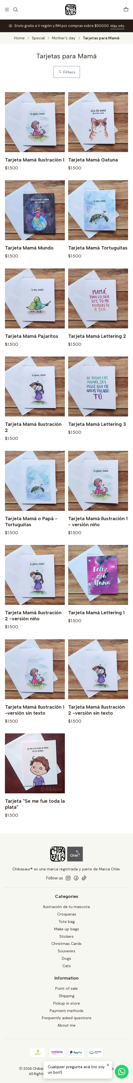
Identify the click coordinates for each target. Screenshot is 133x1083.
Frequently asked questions (67, 1017)
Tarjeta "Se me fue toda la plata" (35, 818)
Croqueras (66, 914)
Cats (66, 965)
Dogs (66, 958)
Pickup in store (66, 1003)
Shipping (66, 995)
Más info (117, 26)
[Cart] (126, 9)
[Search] (15, 9)
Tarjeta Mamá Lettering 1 (96, 626)
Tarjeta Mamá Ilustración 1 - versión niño (98, 535)
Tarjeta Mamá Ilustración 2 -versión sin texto (96, 724)
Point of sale (66, 988)
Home (19, 38)
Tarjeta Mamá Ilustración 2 (33, 441)
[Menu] (7, 9)
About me (66, 1025)
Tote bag (67, 921)
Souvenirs (66, 950)
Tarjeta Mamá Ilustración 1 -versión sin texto (34, 724)
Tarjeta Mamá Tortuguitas (98, 262)
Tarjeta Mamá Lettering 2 (97, 350)
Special (38, 38)
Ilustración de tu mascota (66, 906)
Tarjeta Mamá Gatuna (93, 160)
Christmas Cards (66, 943)
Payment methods (67, 1010)
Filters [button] (66, 72)
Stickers (66, 936)
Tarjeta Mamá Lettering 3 (97, 438)
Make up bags (66, 928)
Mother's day (64, 38)
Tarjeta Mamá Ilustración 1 (34, 160)
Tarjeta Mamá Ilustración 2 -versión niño (33, 629)
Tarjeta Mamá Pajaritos (31, 350)
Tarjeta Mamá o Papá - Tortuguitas (31, 535)
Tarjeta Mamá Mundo (29, 262)
